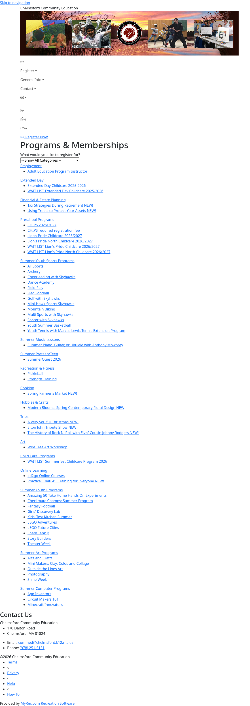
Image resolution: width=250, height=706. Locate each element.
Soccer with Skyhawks (46, 319)
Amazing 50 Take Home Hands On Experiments (67, 495)
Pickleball (35, 373)
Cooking (27, 387)
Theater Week (39, 543)
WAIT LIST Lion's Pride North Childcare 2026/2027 (69, 251)
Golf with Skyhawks (44, 298)
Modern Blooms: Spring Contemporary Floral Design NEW (76, 407)
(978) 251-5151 (32, 647)
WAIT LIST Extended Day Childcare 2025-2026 (65, 190)
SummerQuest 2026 (44, 359)
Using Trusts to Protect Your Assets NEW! (62, 210)
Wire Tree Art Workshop (47, 447)
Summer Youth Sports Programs (47, 260)
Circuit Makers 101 (43, 599)
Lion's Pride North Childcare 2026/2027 (60, 241)
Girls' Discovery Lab (44, 511)
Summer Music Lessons (40, 339)
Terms (12, 662)
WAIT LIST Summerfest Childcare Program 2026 (67, 461)
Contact (26, 88)
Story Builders (39, 538)
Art (22, 441)
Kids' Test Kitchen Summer (50, 516)
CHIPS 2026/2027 (42, 224)
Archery (34, 271)
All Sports (35, 266)
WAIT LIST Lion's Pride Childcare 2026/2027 (64, 246)
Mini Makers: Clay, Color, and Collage (58, 563)
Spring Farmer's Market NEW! (52, 393)
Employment (31, 165)
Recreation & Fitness (37, 368)
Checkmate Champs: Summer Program (60, 500)
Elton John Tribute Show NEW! (52, 427)
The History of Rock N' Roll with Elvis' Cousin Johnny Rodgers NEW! (83, 432)
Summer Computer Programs (45, 588)
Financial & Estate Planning (43, 199)
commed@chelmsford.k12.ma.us (45, 642)
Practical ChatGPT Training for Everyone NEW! (66, 481)
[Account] (32, 97)
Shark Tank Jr (38, 533)
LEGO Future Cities (43, 527)
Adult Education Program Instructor (57, 171)
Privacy (13, 672)
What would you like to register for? (50, 154)
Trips (24, 416)
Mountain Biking (41, 309)
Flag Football (38, 293)
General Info (30, 79)
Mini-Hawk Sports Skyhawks (51, 303)
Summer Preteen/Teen (39, 353)
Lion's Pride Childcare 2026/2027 (55, 235)
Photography (38, 574)
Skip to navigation (15, 2)
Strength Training (42, 379)
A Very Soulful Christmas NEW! (53, 421)
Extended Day (32, 180)
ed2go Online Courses (46, 475)
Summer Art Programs (39, 552)
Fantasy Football (41, 506)
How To (13, 694)
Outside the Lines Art (45, 568)
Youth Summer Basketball (49, 325)
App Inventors (39, 593)
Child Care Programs (37, 456)
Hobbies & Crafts (34, 402)
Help (11, 683)
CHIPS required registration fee (54, 230)
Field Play (35, 287)
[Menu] (23, 128)
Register (27, 70)
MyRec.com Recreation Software (47, 703)
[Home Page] (32, 61)
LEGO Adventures (42, 522)
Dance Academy (41, 282)
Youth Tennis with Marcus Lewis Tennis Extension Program (76, 330)
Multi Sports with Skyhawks (50, 314)
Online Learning (33, 470)
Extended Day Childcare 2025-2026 (57, 185)
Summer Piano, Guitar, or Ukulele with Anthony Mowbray (75, 344)
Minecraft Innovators (45, 604)
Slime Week (37, 579)
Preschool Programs (37, 219)
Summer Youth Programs (41, 490)
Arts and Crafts (40, 558)
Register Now (36, 137)
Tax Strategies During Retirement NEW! (60, 205)
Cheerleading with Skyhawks (51, 276)
